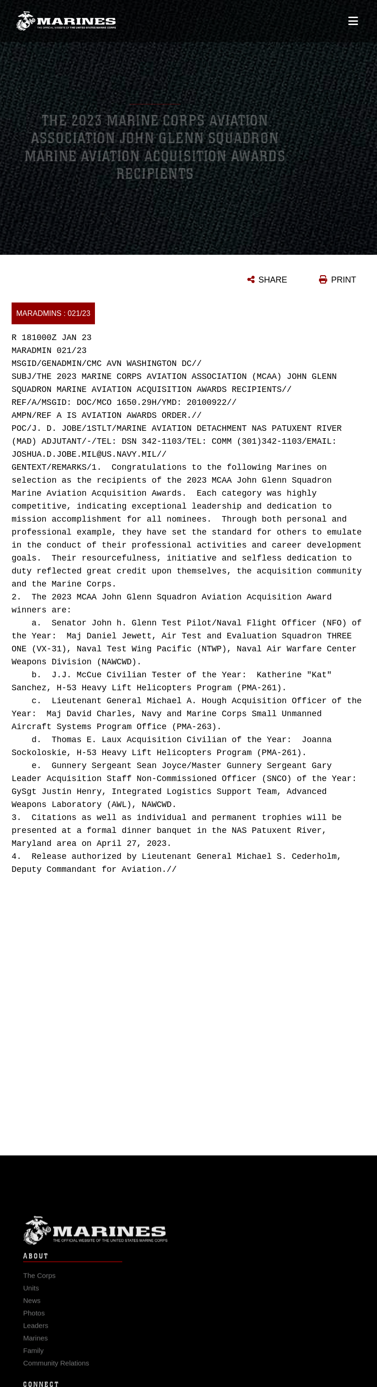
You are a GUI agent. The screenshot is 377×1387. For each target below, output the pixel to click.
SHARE (272, 279)
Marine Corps (188, 1235)
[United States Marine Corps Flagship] (66, 16)
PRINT (343, 279)
